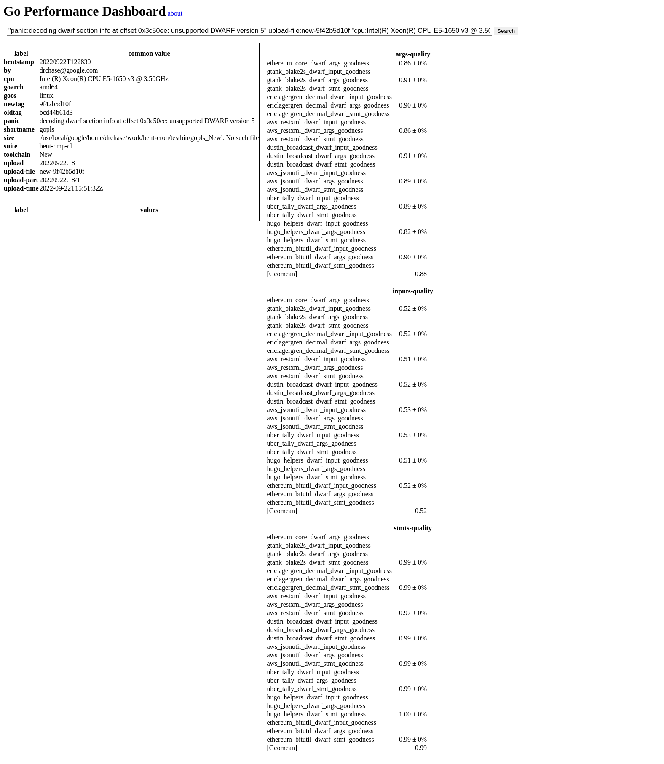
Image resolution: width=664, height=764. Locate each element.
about (175, 13)
